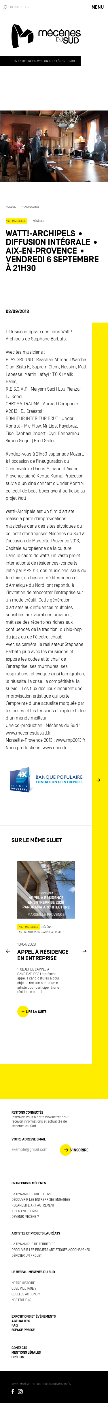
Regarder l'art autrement (33, 1205)
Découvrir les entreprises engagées (41, 1200)
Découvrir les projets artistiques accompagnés (51, 1250)
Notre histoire (23, 1283)
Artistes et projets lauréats (36, 1233)
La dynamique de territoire (33, 1244)
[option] (54, 241)
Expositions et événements (34, 1316)
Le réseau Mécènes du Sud (33, 1272)
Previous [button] (8, 951)
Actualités (31, 207)
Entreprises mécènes (29, 1183)
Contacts (19, 1348)
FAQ (15, 1325)
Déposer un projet (27, 1256)
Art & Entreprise (25, 1211)
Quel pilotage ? (24, 1288)
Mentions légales (26, 1353)
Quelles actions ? (26, 1294)
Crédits (18, 1357)
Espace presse (23, 1330)
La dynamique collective (32, 1194)
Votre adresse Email (29, 1139)
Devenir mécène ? (25, 1217)
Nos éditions (21, 1300)
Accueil (11, 207)
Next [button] (98, 779)
